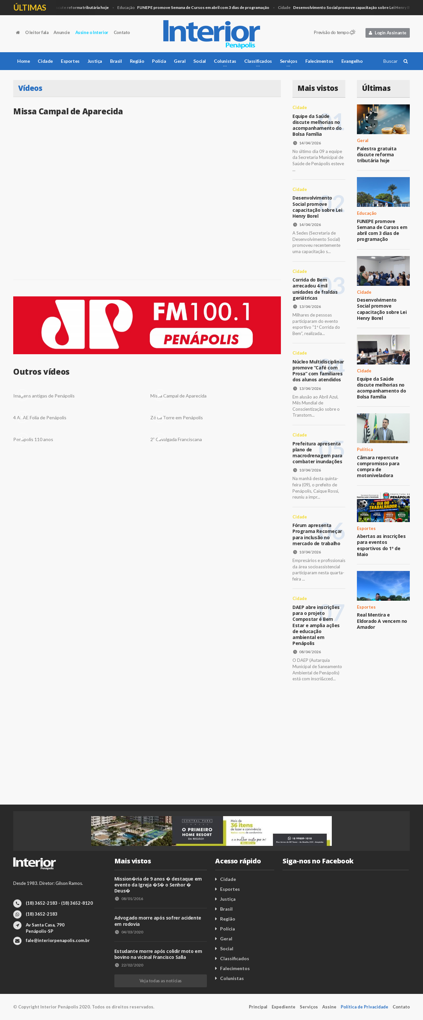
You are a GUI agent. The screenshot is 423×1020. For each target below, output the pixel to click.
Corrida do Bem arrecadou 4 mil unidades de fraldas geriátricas (314, 289)
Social (199, 61)
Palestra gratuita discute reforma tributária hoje (376, 154)
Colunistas (232, 978)
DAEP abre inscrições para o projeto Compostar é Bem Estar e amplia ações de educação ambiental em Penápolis (316, 625)
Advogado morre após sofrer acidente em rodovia (157, 921)
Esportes (70, 61)
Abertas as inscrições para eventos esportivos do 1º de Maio (381, 545)
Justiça (95, 61)
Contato (122, 32)
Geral (61, 8)
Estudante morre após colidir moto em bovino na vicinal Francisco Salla (158, 954)
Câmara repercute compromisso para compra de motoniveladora (378, 466)
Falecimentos (319, 61)
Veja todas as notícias (160, 980)
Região (137, 61)
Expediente (283, 1006)
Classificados (234, 958)
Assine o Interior (91, 32)
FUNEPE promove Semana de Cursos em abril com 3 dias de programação (382, 230)
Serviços (309, 1006)
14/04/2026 (306, 142)
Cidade (350, 8)
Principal (258, 1006)
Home (23, 61)
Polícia (159, 61)
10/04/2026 (306, 470)
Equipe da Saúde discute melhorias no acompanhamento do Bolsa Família (316, 125)
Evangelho (352, 61)
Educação (196, 8)
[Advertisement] (211, 748)
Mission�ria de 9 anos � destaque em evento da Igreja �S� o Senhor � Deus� (158, 885)
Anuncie (62, 32)
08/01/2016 (128, 898)
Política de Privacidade (364, 1006)
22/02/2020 (128, 965)
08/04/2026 (306, 651)
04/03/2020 (128, 931)
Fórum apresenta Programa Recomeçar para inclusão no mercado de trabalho (317, 534)
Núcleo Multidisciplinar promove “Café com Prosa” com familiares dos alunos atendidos (318, 371)
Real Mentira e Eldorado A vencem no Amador (382, 621)
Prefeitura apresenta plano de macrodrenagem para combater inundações (317, 452)
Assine (329, 1006)
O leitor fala (37, 32)
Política (365, 449)
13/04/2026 (306, 306)
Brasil (116, 61)
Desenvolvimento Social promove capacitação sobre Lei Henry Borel (317, 207)
